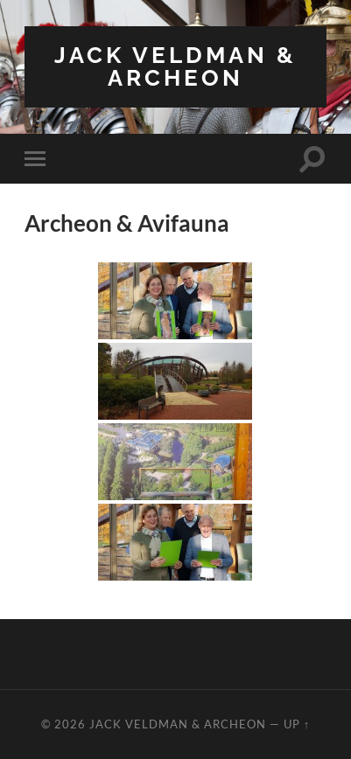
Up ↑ (297, 724)
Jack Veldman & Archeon (175, 66)
